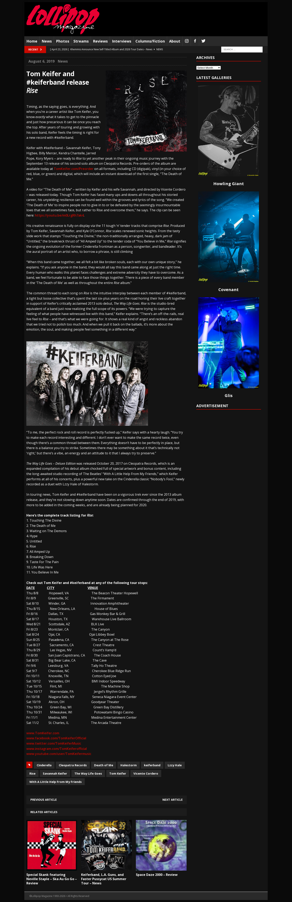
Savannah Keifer (55, 773)
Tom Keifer (117, 773)
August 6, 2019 (41, 61)
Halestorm (128, 765)
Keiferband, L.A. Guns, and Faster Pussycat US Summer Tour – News (103, 878)
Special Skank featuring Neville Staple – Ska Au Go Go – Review (51, 878)
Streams (81, 41)
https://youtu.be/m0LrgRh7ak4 (59, 215)
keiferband (152, 765)
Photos (62, 41)
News (47, 41)
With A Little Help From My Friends (55, 782)
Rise (32, 773)
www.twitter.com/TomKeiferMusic (53, 743)
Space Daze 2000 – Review (157, 874)
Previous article (43, 800)
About (174, 41)
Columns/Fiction (150, 41)
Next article (172, 800)
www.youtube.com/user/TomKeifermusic (58, 753)
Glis (229, 395)
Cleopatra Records (73, 765)
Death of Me (103, 765)
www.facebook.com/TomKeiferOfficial (56, 738)
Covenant (228, 289)
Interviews (121, 41)
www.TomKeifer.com (42, 733)
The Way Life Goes (88, 773)
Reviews (100, 41)
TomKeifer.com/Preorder (73, 169)
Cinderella (44, 765)
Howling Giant (228, 183)
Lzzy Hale (175, 765)
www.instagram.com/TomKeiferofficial (56, 748)
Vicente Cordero (145, 773)
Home (31, 41)
